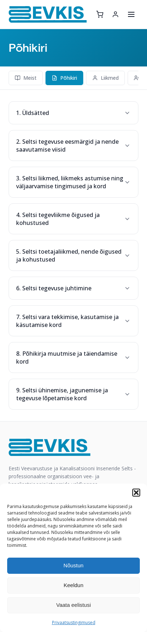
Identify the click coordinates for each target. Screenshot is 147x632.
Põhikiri (64, 77)
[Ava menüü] (131, 14)
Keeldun (73, 585)
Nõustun (73, 565)
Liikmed (105, 77)
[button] (136, 492)
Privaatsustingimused (73, 622)
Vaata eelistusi (73, 605)
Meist (26, 77)
